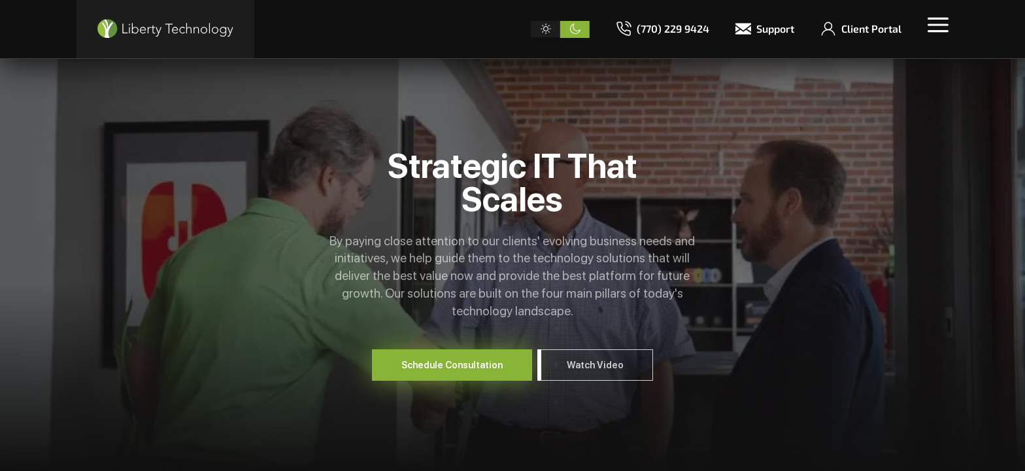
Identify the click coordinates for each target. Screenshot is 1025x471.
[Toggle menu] (938, 25)
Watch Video (595, 364)
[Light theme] (545, 29)
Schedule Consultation (452, 364)
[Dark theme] (575, 29)
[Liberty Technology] (165, 29)
